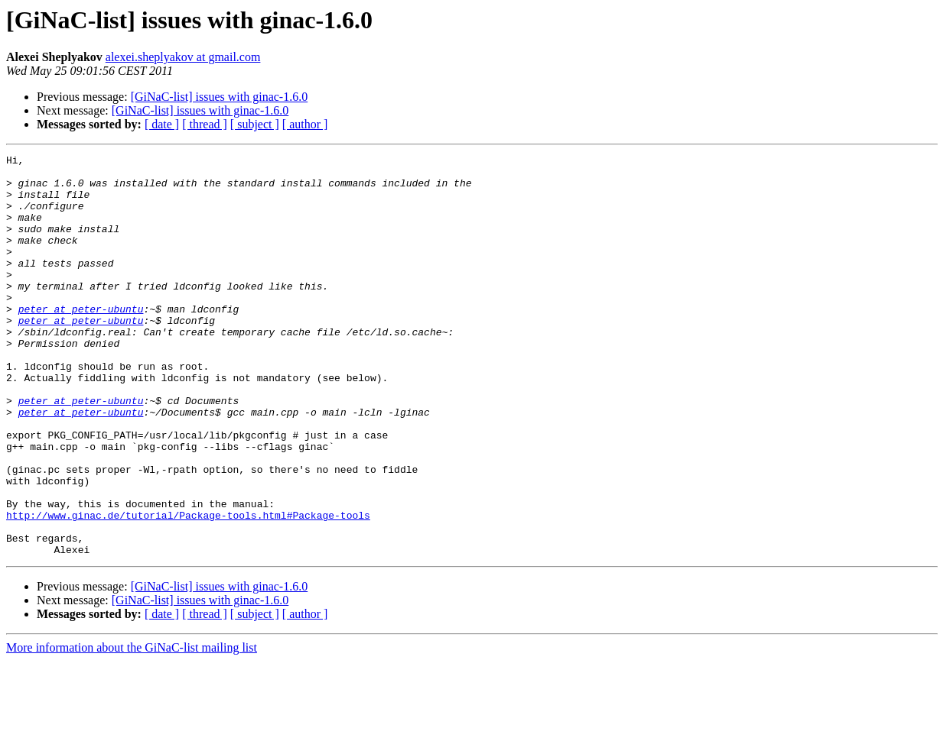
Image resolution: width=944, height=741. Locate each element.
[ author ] (305, 124)
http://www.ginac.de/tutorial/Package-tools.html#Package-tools (188, 588)
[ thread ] (204, 124)
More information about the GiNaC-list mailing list (131, 727)
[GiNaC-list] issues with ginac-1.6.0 (219, 96)
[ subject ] (254, 124)
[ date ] (162, 124)
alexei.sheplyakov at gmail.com (183, 56)
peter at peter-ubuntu (81, 341)
